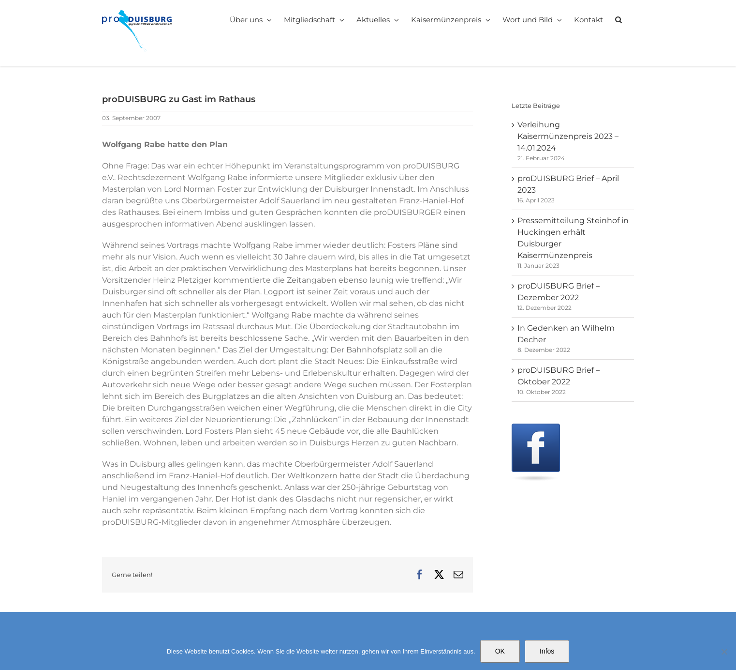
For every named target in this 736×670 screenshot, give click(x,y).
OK (500, 651)
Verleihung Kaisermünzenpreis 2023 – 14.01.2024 (567, 136)
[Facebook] (536, 429)
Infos (547, 651)
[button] (618, 19)
